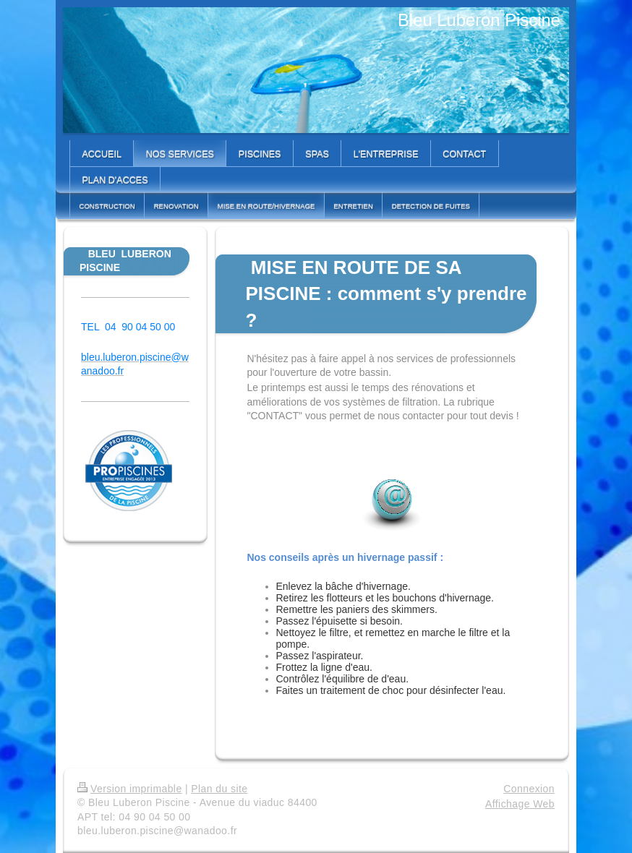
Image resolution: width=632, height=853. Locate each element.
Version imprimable (129, 788)
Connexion (529, 788)
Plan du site (219, 788)
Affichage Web (520, 804)
